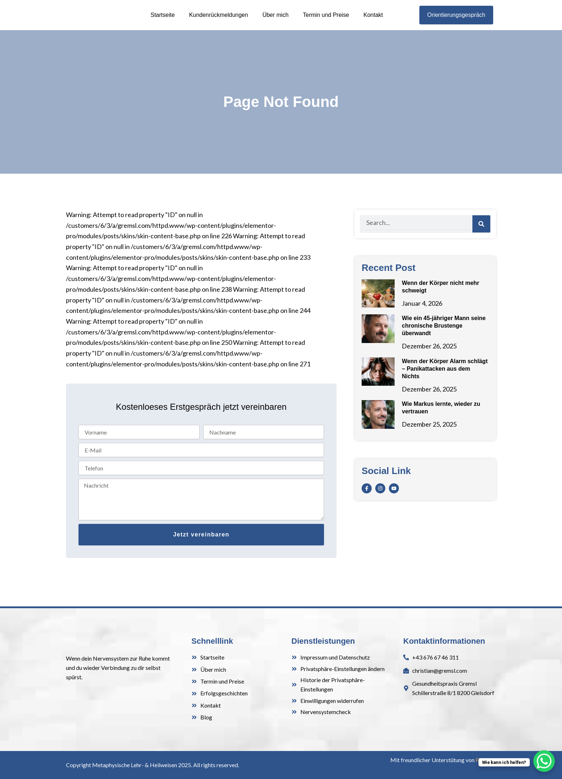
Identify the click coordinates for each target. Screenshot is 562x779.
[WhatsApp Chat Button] (544, 761)
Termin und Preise (326, 21)
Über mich (275, 21)
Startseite (163, 21)
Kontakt (373, 21)
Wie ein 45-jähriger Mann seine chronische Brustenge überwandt (444, 338)
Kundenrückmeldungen (218, 21)
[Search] (481, 236)
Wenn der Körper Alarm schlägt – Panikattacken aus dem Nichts (444, 381)
